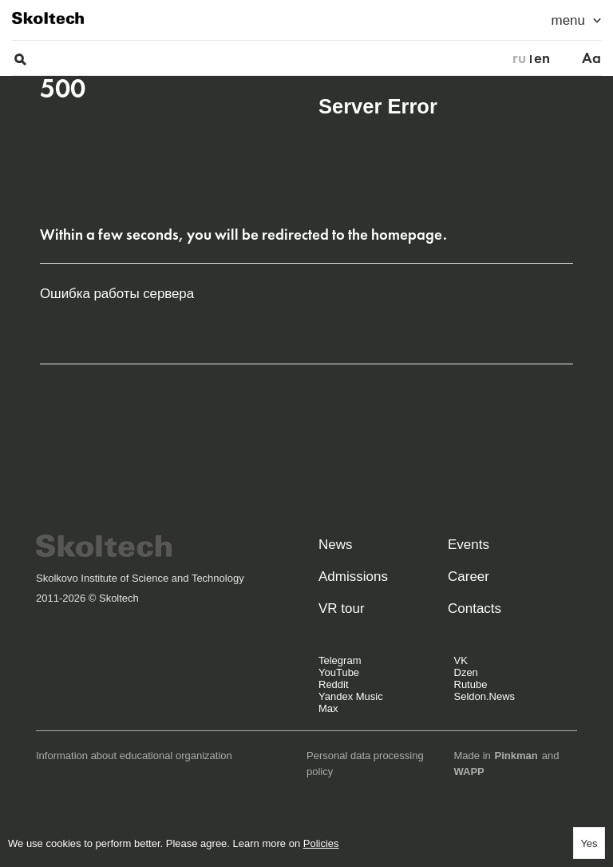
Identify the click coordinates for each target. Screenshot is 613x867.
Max (328, 708)
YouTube (338, 672)
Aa (591, 58)
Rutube (471, 684)
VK (461, 660)
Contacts (474, 608)
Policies (321, 843)
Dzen (466, 672)
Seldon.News (485, 696)
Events (468, 544)
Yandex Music (350, 696)
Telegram (339, 660)
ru (519, 58)
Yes (588, 843)
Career (468, 576)
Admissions (353, 576)
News (335, 544)
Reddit (333, 684)
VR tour (341, 608)
